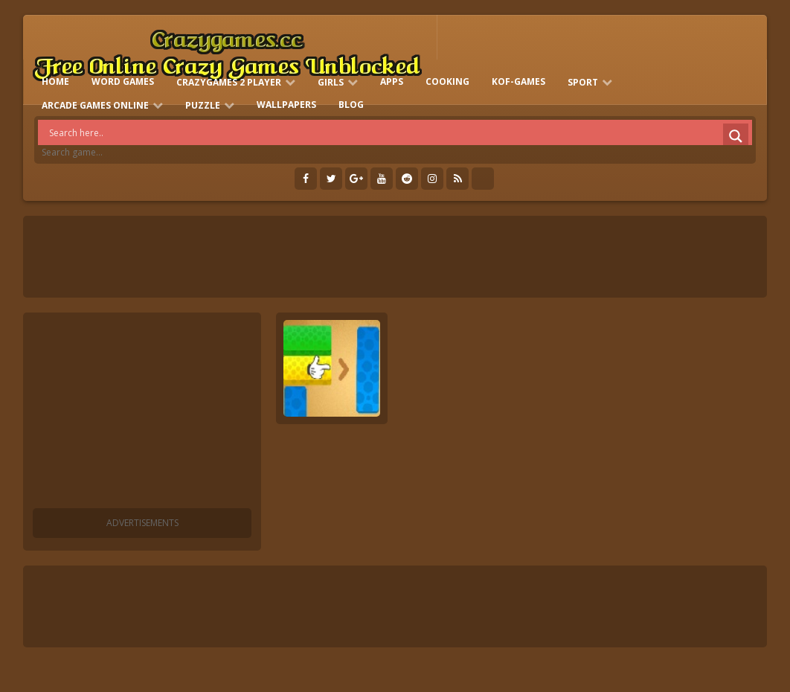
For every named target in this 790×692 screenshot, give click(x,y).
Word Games (122, 81)
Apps (391, 81)
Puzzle (202, 105)
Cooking (447, 81)
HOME (55, 81)
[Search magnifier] (735, 136)
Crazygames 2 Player (228, 82)
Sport (583, 82)
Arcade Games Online (95, 105)
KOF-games (518, 81)
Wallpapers (286, 104)
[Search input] (398, 132)
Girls (331, 82)
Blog (351, 104)
